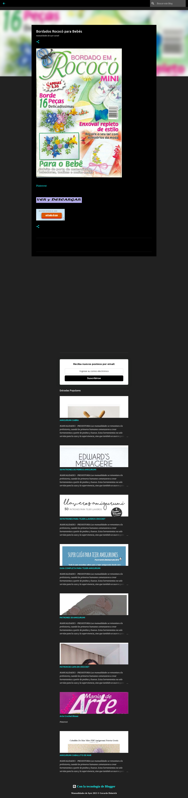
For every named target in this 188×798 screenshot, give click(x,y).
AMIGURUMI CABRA (69, 420)
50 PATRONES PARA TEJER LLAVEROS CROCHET (82, 519)
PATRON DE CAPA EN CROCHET (74, 667)
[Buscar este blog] (171, 3)
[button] (38, 42)
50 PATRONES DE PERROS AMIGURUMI (78, 469)
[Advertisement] (94, 281)
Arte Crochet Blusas (69, 716)
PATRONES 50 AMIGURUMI (72, 617)
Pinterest (41, 185)
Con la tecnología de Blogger (94, 786)
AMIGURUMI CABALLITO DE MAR (75, 755)
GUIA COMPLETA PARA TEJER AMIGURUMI (80, 568)
